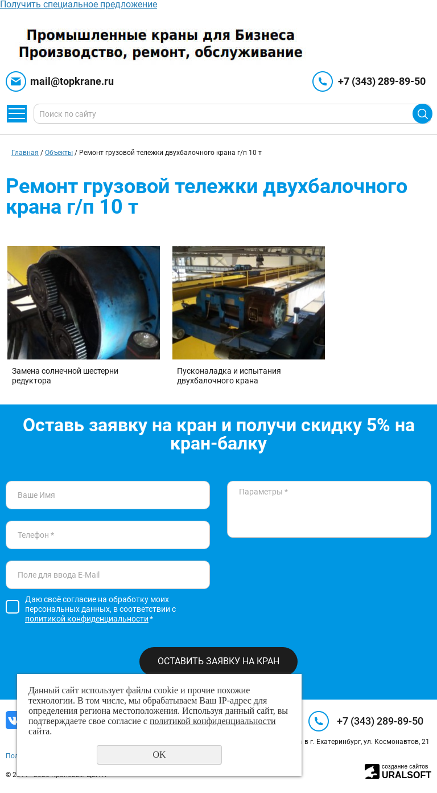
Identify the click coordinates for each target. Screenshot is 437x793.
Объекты (59, 153)
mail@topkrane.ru (72, 81)
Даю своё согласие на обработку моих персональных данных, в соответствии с (100, 609)
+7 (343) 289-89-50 (382, 81)
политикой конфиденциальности (87, 618)
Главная (25, 153)
